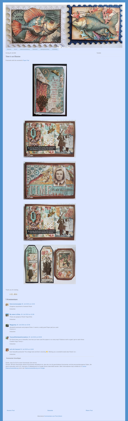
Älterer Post (89, 410)
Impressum (35, 49)
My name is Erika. (15, 314)
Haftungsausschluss (44, 49)
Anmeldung (54, 49)
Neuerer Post (11, 410)
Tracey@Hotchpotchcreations (19, 337)
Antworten (12, 309)
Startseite (9, 49)
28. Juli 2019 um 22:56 (23, 324)
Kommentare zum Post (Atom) (53, 416)
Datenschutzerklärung (25, 49)
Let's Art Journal (15, 349)
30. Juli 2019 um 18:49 (27, 349)
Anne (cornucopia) (15, 304)
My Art (15, 49)
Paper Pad (26, 60)
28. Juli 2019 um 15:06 (27, 314)
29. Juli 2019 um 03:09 (35, 337)
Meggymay (13, 324)
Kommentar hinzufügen (13, 358)
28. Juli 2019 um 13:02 (28, 304)
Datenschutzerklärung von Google (35, 368)
